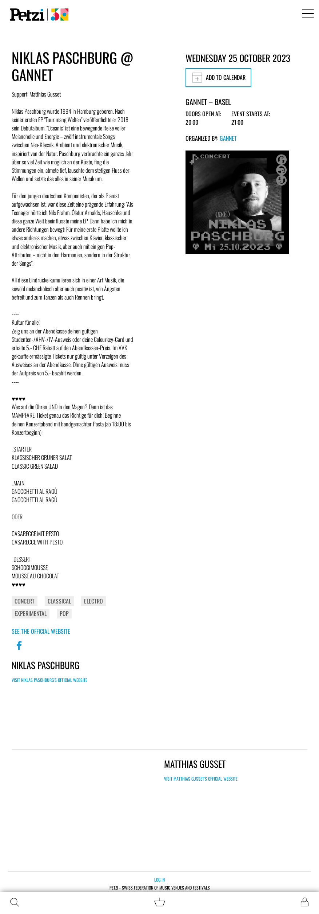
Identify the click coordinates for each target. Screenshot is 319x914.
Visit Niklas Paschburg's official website (49, 680)
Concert (25, 601)
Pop (64, 613)
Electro (93, 601)
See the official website (41, 631)
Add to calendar (218, 77)
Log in (159, 879)
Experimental (31, 613)
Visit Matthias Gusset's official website (201, 779)
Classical (59, 601)
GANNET (228, 138)
